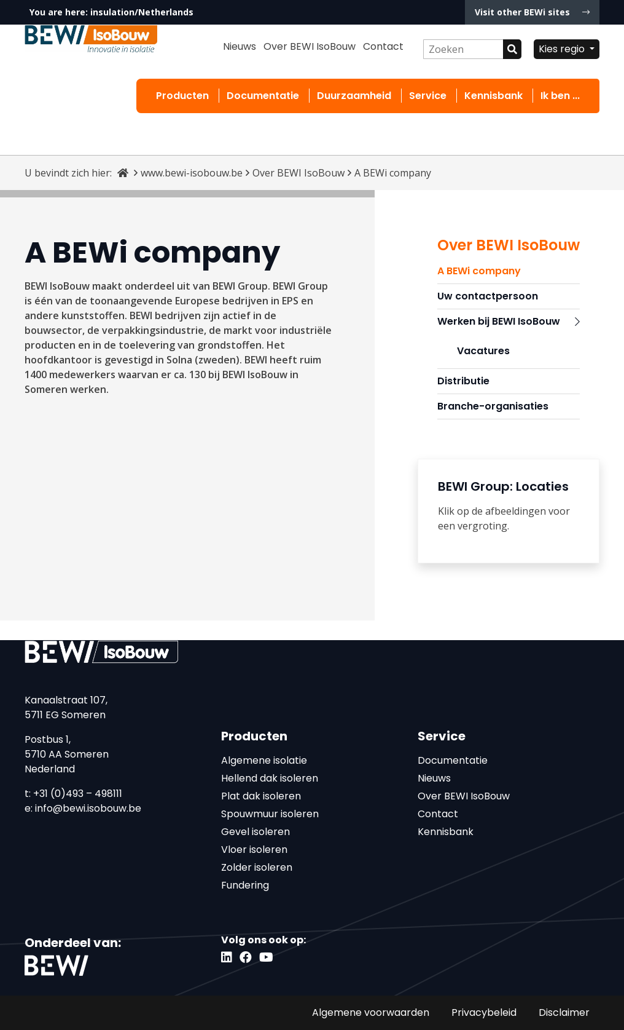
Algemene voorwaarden (370, 1012)
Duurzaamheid (354, 96)
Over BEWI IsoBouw (309, 46)
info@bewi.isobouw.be (88, 808)
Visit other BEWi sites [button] (532, 12)
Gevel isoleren (255, 832)
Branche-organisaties (492, 406)
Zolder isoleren (256, 867)
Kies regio (563, 49)
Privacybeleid (484, 1012)
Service (428, 96)
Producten (182, 96)
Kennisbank (493, 96)
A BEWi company (479, 271)
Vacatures (483, 351)
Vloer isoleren (254, 849)
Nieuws (239, 46)
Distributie (463, 381)
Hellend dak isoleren (269, 778)
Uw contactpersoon (487, 296)
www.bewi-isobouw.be (192, 173)
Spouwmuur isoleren (270, 814)
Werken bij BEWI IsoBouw (508, 321)
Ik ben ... (560, 96)
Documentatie (263, 96)
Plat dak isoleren (261, 796)
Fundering (245, 885)
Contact (383, 46)
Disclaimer (564, 1012)
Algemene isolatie (264, 760)
